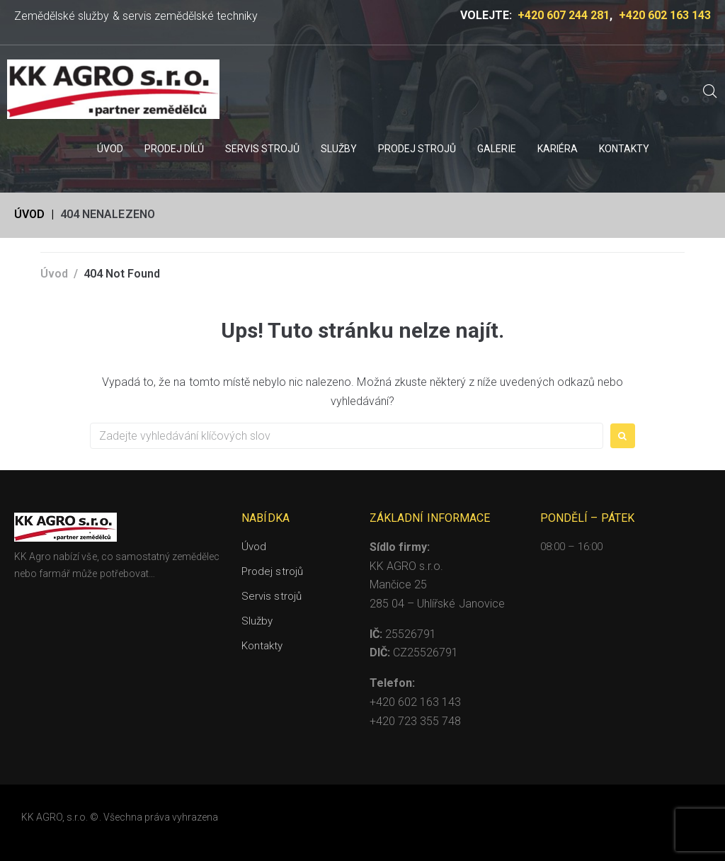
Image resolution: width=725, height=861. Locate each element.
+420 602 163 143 (665, 15)
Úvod (29, 214)
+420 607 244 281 (564, 15)
